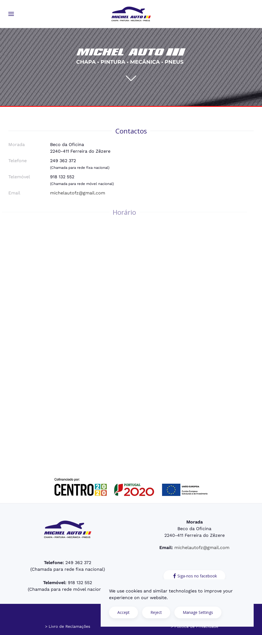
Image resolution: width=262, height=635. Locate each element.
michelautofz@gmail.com (77, 193)
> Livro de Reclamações (67, 626)
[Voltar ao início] (131, 14)
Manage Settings (198, 612)
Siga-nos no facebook (193, 576)
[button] (11, 14)
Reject (156, 612)
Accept (123, 612)
